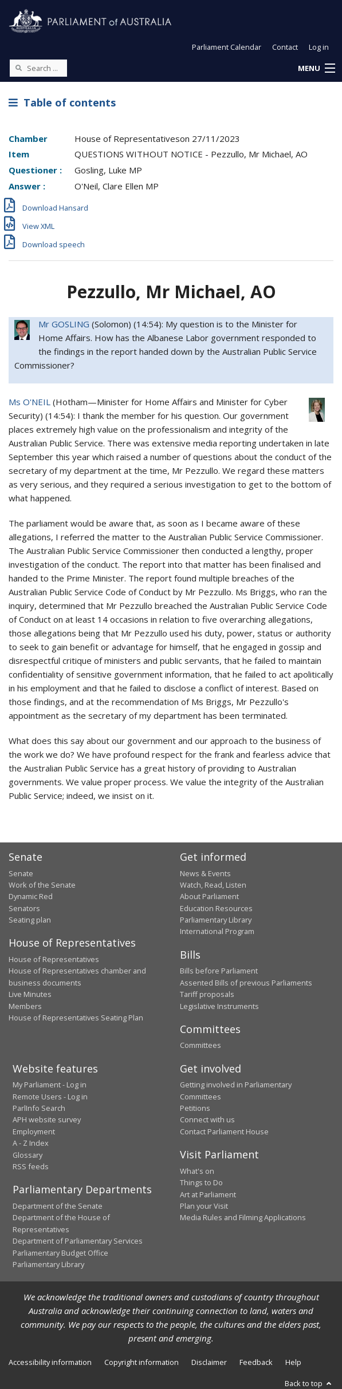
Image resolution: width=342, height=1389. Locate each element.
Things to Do (201, 1182)
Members (25, 1006)
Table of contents (62, 102)
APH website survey (47, 1119)
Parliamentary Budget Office (60, 1253)
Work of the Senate (42, 885)
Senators (24, 908)
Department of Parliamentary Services (78, 1241)
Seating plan (30, 920)
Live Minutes (30, 994)
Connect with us (207, 1119)
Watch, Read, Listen (213, 885)
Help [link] (293, 1362)
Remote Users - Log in (50, 1096)
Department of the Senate (58, 1206)
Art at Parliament (208, 1194)
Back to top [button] (309, 1383)
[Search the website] (38, 68)
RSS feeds (31, 1166)
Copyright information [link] (141, 1362)
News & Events (205, 873)
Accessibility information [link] (50, 1362)
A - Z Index (31, 1143)
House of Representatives (54, 959)
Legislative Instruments (219, 1006)
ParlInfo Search (39, 1108)
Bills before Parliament (219, 970)
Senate (21, 873)
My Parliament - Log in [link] (50, 1084)
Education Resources (216, 908)
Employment (34, 1131)
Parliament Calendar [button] (226, 47)
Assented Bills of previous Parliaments (246, 983)
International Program (217, 931)
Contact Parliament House (224, 1131)
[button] (316, 68)
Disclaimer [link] (209, 1362)
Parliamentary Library (215, 920)
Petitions (195, 1108)
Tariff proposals (207, 994)
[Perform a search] (18, 67)
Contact (285, 47)
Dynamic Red (31, 896)
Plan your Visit (204, 1206)
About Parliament (209, 896)
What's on (197, 1171)
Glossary (27, 1155)
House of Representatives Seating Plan (76, 1017)
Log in (319, 47)
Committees (200, 1045)
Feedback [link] (256, 1362)
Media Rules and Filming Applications (243, 1217)
